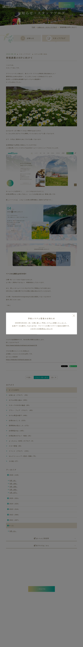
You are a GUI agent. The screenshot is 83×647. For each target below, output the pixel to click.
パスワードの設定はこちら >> (41, 328)
